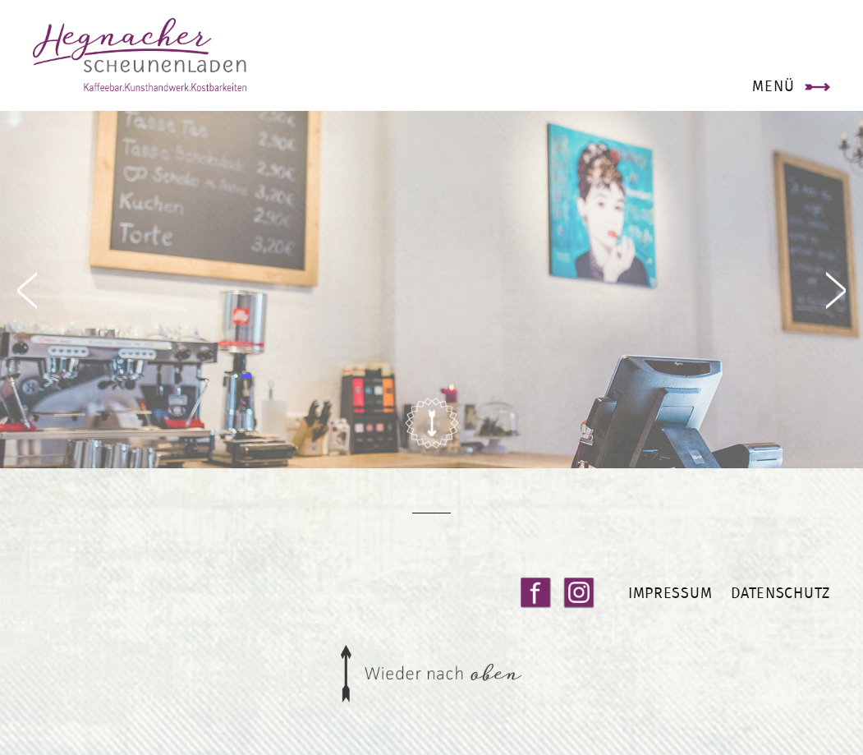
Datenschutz (780, 592)
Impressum (670, 592)
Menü (773, 86)
